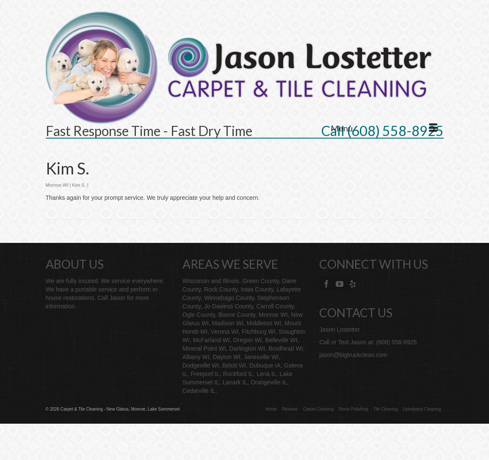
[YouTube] (339, 283)
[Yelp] (353, 283)
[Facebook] (326, 283)
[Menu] (384, 128)
